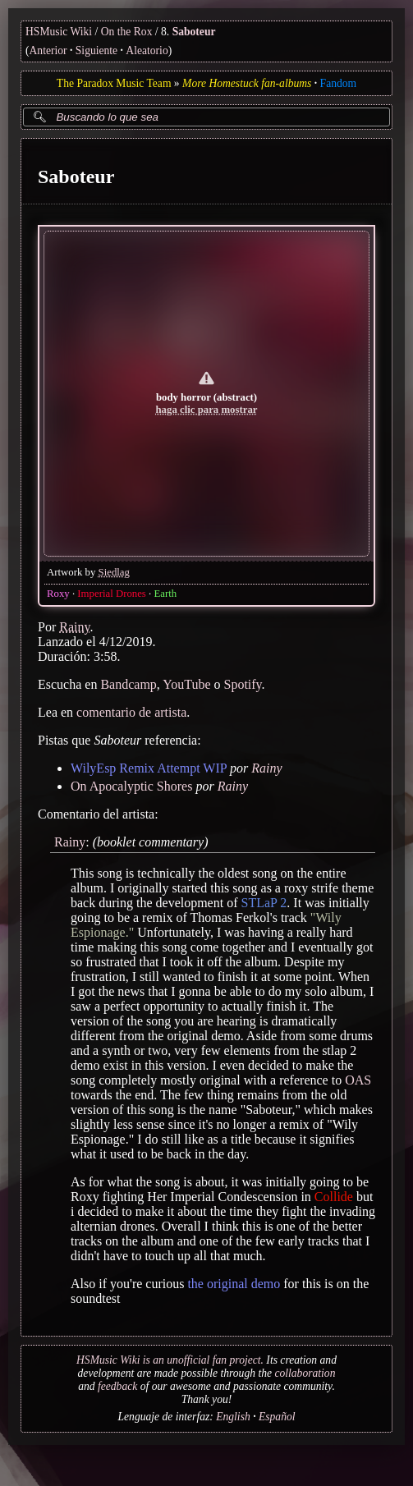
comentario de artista (131, 711)
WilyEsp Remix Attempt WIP (149, 767)
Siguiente (96, 50)
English (233, 1416)
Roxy (58, 593)
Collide (333, 1197)
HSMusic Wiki (58, 31)
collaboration (304, 1373)
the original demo (233, 1284)
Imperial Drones (111, 593)
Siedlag (114, 571)
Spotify (243, 683)
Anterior (48, 50)
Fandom (338, 83)
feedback (117, 1386)
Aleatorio (146, 50)
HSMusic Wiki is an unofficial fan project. (170, 1360)
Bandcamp (128, 683)
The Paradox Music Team (114, 83)
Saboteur (194, 31)
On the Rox (127, 31)
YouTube (186, 683)
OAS (358, 1080)
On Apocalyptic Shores (131, 785)
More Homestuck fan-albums (246, 83)
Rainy (74, 626)
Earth (165, 593)
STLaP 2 (264, 903)
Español (277, 1416)
